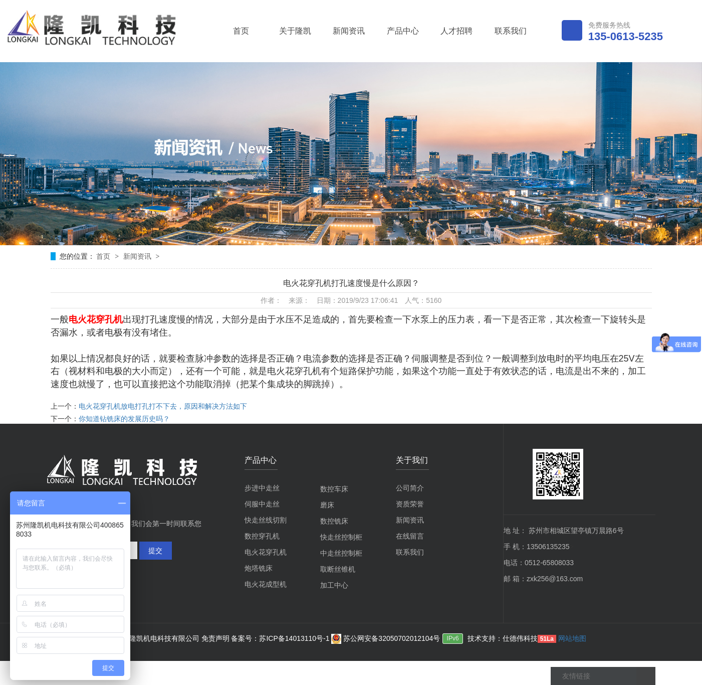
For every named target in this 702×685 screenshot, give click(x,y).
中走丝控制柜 (341, 553)
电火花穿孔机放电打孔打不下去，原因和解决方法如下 (163, 406)
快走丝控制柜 (341, 537)
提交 (155, 551)
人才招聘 (456, 31)
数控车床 (334, 489)
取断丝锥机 (337, 569)
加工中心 (334, 585)
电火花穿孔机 (266, 552)
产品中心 (403, 31)
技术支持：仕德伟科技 (502, 638)
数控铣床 (334, 521)
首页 (241, 31)
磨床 (327, 505)
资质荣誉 (410, 504)
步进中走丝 (262, 488)
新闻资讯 (349, 31)
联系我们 (511, 31)
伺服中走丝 (262, 504)
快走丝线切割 (266, 520)
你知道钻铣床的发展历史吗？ (124, 419)
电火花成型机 (266, 584)
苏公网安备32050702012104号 (385, 638)
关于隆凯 (295, 31)
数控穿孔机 (262, 536)
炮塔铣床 (259, 568)
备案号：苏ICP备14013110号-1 (281, 638)
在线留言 (410, 536)
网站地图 (572, 638)
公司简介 (410, 488)
